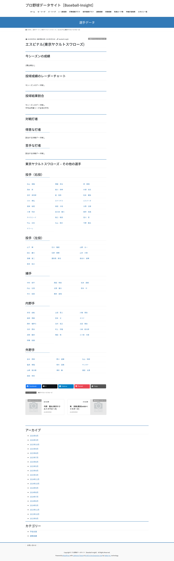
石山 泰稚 (31, 184)
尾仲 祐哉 (87, 212)
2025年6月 (34, 461)
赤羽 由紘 (31, 312)
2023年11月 (34, 509)
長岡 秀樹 (31, 318)
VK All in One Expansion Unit (93, 555)
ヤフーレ (30, 228)
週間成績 (33, 536)
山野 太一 (84, 247)
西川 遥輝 (60, 359)
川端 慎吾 (84, 312)
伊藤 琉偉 (31, 340)
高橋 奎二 (31, 258)
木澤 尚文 (87, 189)
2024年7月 (34, 496)
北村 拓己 (59, 324)
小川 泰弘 (31, 201)
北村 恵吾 (31, 329)
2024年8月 (34, 492)
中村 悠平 (31, 283)
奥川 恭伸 (59, 189)
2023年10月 (34, 514)
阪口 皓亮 (59, 217)
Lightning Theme (78, 555)
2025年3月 (34, 475)
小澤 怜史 (31, 212)
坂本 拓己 (31, 264)
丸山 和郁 (86, 359)
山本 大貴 (84, 253)
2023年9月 (34, 518)
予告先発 (33, 531)
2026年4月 (34, 435)
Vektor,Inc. (107, 555)
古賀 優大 (58, 288)
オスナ (82, 318)
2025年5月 (34, 466)
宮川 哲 (86, 217)
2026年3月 (34, 440)
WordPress (66, 555)
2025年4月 (34, 470)
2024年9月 (34, 488)
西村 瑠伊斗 (31, 324)
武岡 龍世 (31, 335)
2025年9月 (34, 448)
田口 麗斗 (31, 253)
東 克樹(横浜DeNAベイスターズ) (79, 407)
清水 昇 (30, 189)
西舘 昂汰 (59, 184)
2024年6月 (34, 501)
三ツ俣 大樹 (84, 335)
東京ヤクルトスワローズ (97, 39)
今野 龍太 (87, 223)
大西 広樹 (87, 206)
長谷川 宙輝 (84, 258)
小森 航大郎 (84, 329)
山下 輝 (30, 247)
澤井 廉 (59, 370)
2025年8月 (34, 453)
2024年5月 (34, 505)
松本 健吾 (87, 195)
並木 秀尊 (31, 359)
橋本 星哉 (58, 294)
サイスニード (31, 217)
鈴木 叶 (84, 288)
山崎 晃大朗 (31, 370)
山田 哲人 (59, 312)
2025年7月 (34, 457)
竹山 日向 (31, 223)
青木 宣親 (60, 365)
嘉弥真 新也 (56, 258)
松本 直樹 (85, 283)
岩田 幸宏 (31, 376)
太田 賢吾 (84, 324)
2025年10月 (34, 444)
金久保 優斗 (59, 212)
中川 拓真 (31, 294)
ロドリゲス (59, 201)
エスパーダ (87, 201)
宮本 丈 (58, 318)
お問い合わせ (31, 545)
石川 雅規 (55, 247)
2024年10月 (34, 483)
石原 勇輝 (55, 253)
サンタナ (85, 365)
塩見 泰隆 (31, 365)
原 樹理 (86, 184)
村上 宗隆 (59, 329)
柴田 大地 (59, 206)
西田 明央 (58, 283)
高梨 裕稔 (31, 206)
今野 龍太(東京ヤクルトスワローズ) (52, 407)
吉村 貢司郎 (31, 195)
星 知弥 (58, 195)
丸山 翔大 (59, 223)
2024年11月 (34, 479)
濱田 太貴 (86, 370)
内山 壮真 (31, 288)
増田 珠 (58, 335)
